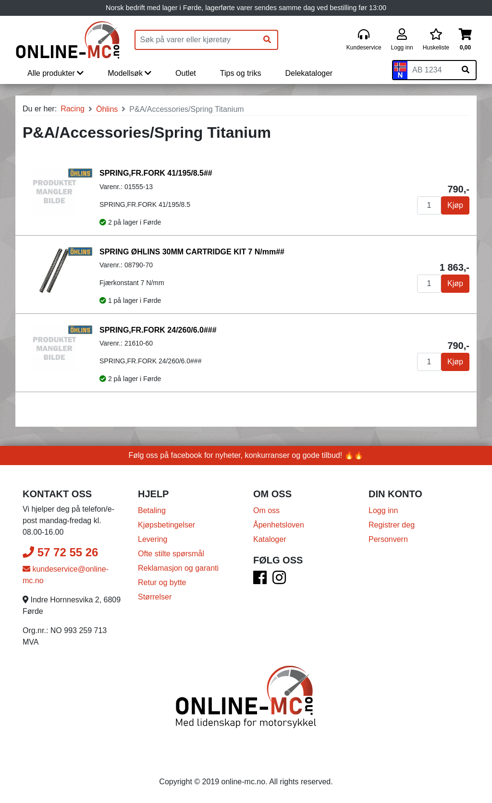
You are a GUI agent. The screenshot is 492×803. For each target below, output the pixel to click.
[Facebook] (260, 580)
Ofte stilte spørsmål (171, 554)
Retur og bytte (162, 582)
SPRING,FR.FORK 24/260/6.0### (158, 330)
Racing (73, 109)
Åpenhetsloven (278, 525)
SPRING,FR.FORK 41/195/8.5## (155, 173)
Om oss (266, 510)
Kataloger (269, 539)
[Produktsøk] (196, 40)
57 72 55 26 (60, 552)
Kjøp (455, 205)
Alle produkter (55, 73)
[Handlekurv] (465, 40)
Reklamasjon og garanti (178, 568)
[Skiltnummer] (431, 70)
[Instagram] (279, 580)
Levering (152, 539)
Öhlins (107, 109)
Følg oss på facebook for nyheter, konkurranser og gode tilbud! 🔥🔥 (246, 455)
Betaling (152, 510)
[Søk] (267, 39)
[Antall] (429, 205)
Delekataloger (308, 73)
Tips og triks (240, 73)
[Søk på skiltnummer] (465, 70)
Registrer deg (392, 525)
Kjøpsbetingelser (166, 525)
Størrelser (155, 597)
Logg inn (383, 510)
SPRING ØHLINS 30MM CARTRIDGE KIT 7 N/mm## (191, 252)
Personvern (388, 539)
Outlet (185, 73)
